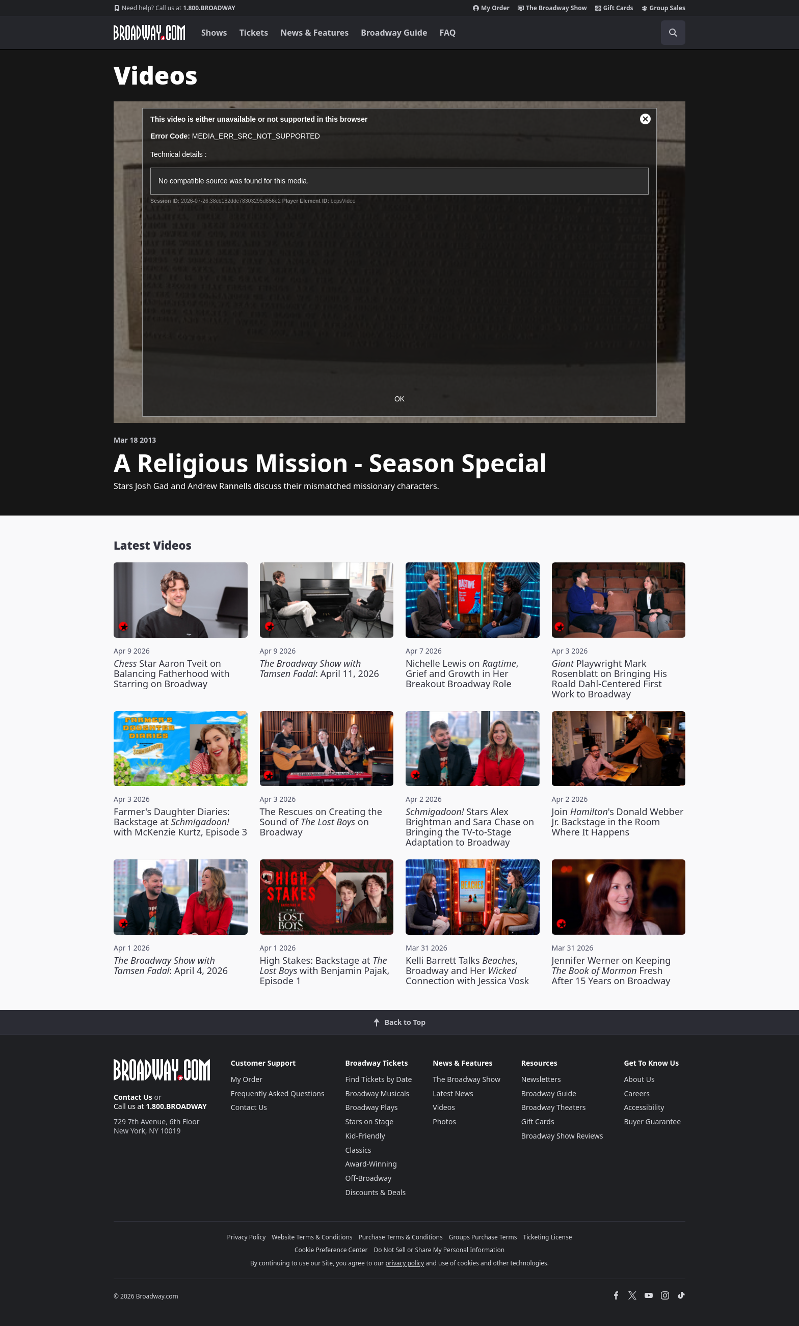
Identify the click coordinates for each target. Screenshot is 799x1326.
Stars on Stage (369, 1121)
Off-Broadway (368, 1178)
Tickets (254, 33)
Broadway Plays (371, 1107)
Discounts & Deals (375, 1192)
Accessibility (644, 1107)
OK (399, 399)
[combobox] (627, 32)
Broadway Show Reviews (562, 1136)
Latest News (453, 1093)
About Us (639, 1079)
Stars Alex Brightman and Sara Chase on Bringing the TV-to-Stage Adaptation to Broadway (470, 826)
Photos (444, 1121)
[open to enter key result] (673, 32)
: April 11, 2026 (319, 668)
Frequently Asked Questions (278, 1093)
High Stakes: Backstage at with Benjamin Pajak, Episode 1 (325, 970)
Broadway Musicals (377, 1093)
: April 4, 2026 (171, 965)
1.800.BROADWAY (174, 8)
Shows (214, 33)
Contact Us (133, 1097)
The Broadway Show (552, 8)
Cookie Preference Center (331, 1250)
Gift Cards (614, 8)
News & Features (314, 33)
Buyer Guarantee (652, 1121)
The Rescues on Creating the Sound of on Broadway (321, 821)
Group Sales (663, 8)
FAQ (448, 33)
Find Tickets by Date (378, 1079)
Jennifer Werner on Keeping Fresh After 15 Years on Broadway (611, 970)
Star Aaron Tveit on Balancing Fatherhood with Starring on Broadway (172, 673)
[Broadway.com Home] (149, 32)
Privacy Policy (246, 1237)
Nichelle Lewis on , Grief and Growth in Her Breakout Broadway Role (462, 673)
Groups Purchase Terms (483, 1237)
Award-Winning (371, 1164)
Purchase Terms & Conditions (401, 1237)
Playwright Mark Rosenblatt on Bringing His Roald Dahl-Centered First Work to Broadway (609, 678)
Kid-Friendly (365, 1136)
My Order (491, 8)
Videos (444, 1107)
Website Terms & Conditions (312, 1237)
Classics (358, 1150)
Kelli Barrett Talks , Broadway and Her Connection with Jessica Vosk (467, 970)
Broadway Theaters (553, 1107)
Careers (636, 1093)
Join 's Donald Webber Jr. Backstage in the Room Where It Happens (618, 821)
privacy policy (404, 1263)
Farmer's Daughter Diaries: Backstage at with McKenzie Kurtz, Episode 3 (180, 821)
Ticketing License (547, 1237)
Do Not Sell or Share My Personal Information (439, 1250)
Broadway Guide (394, 33)
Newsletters (541, 1079)
